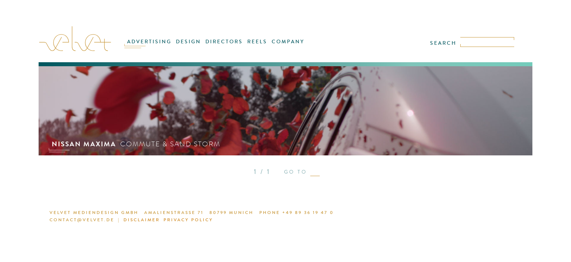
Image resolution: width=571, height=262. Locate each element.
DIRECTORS (225, 46)
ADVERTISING (157, 46)
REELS (255, 46)
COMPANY (282, 46)
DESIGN (192, 46)
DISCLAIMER (390, 213)
